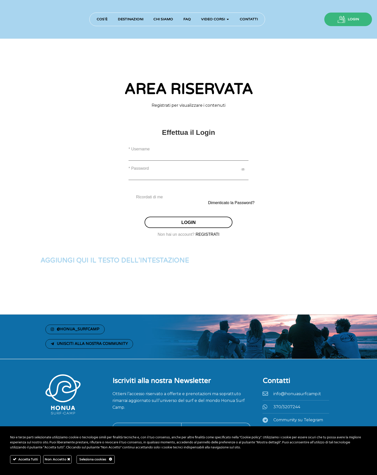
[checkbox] (188, 197)
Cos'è (102, 19)
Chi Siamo (163, 19)
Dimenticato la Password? (231, 203)
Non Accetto (57, 459)
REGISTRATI (207, 234)
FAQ (187, 19)
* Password (139, 168)
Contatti (249, 19)
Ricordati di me (149, 197)
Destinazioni (130, 19)
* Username (139, 149)
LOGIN (353, 19)
